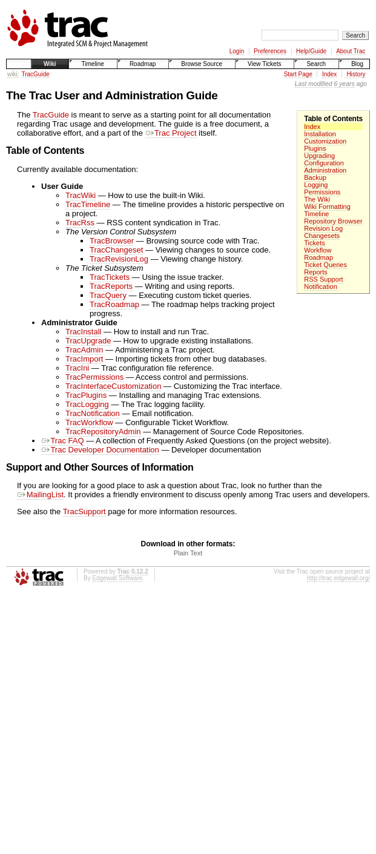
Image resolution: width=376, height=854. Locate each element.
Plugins (315, 148)
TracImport (84, 358)
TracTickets (110, 277)
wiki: (13, 74)
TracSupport (84, 511)
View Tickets (264, 64)
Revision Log (323, 228)
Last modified (313, 84)
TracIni (77, 367)
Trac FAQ (62, 440)
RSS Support (323, 279)
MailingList (40, 494)
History (355, 74)
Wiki (50, 64)
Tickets (314, 243)
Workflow (317, 250)
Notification (320, 286)
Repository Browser (333, 221)
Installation (320, 133)
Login (236, 51)
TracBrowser (112, 240)
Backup (315, 177)
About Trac (350, 51)
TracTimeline (87, 204)
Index (329, 74)
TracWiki (80, 195)
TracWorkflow (89, 422)
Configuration (324, 163)
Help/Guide (311, 51)
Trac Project (171, 132)
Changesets (322, 235)
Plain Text (188, 553)
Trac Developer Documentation (100, 449)
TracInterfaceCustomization (113, 386)
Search (316, 64)
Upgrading (319, 155)
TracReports (111, 286)
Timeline (92, 64)
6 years (344, 84)
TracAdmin (84, 349)
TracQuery (108, 295)
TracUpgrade (88, 340)
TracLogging (87, 404)
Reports (316, 272)
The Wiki (317, 199)
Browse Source (201, 64)
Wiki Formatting (327, 206)
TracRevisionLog (119, 258)
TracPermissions (94, 377)
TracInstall (83, 331)
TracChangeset (116, 249)
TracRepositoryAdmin (103, 431)
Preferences (270, 51)
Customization (325, 141)
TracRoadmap (114, 304)
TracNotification (92, 413)
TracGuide (35, 74)
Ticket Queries (325, 264)
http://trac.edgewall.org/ (338, 578)
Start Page (298, 74)
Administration (325, 170)
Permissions (322, 192)
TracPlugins (86, 395)
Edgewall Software (117, 578)
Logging (316, 184)
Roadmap (143, 64)
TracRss (79, 222)
